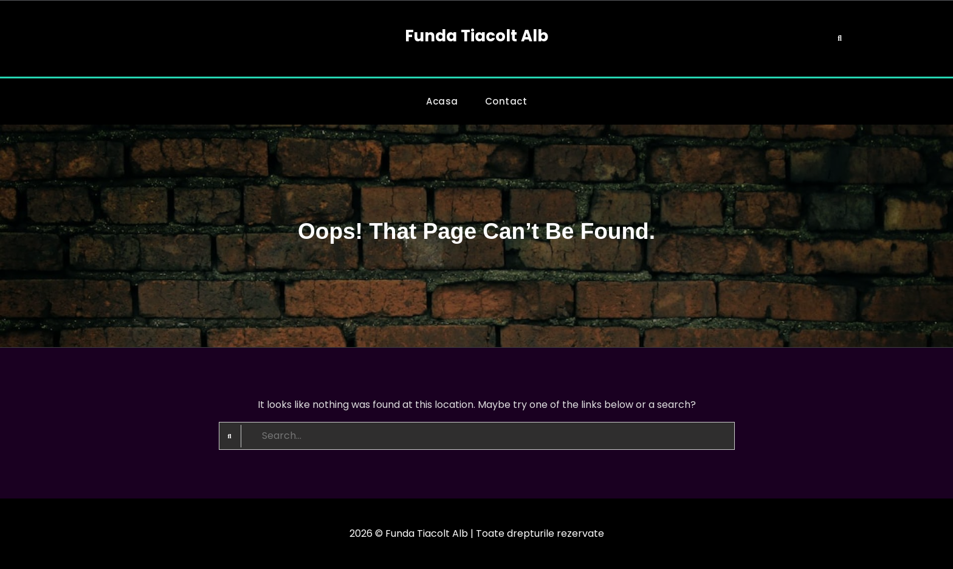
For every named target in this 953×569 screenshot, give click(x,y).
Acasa (442, 101)
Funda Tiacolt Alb (476, 36)
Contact (506, 101)
